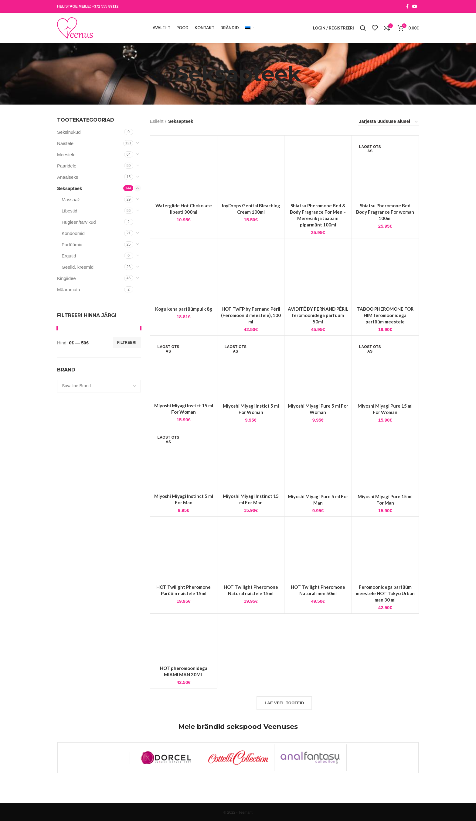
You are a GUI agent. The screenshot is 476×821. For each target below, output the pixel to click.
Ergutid (69, 255)
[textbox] (76, 385)
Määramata (68, 289)
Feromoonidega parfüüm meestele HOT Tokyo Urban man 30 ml (385, 611)
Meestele (66, 154)
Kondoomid (73, 233)
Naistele (65, 143)
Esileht (157, 121)
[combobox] (99, 386)
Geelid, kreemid (77, 267)
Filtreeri (127, 342)
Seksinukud (69, 132)
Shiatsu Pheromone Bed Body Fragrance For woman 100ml (385, 212)
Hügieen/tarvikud (79, 222)
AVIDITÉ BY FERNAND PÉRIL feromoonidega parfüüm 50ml (318, 333)
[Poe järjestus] (388, 122)
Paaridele (66, 165)
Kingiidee (66, 278)
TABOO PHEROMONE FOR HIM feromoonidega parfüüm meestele (385, 333)
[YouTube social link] (414, 6)
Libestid (69, 210)
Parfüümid (72, 244)
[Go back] (167, 74)
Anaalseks (67, 177)
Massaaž (71, 199)
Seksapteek (69, 188)
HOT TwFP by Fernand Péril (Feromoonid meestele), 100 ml (251, 333)
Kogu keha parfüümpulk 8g (183, 326)
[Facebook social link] (407, 6)
